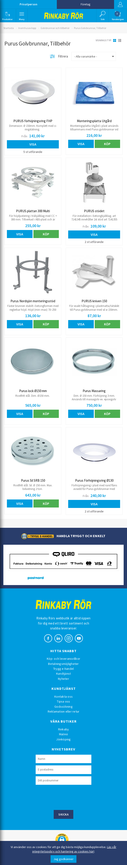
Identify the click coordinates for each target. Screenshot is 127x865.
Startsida (8, 28)
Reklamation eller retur (64, 711)
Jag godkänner (63, 859)
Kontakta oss (63, 696)
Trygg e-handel (63, 669)
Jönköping (63, 739)
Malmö (63, 734)
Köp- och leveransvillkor (63, 659)
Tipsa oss (63, 701)
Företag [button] (85, 4)
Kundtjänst (63, 674)
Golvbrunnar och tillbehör (55, 28)
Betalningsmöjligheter (63, 664)
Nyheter (63, 679)
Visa (32, 144)
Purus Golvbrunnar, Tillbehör (90, 28)
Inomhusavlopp (27, 28)
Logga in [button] (120, 4)
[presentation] (69, 796)
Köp (107, 144)
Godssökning (63, 707)
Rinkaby (63, 729)
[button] (7, 15)
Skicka (63, 814)
